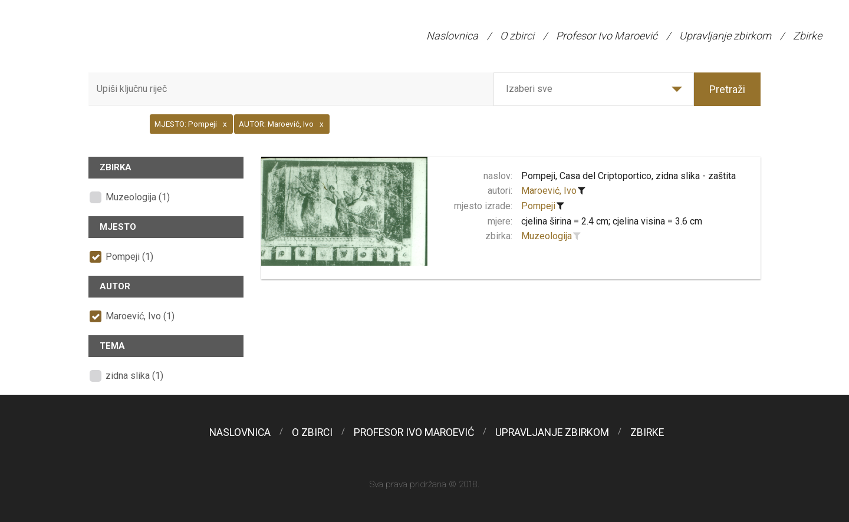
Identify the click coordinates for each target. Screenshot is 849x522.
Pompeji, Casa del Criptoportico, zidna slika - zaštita (628, 175)
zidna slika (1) (134, 375)
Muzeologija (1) (138, 197)
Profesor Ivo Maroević (606, 35)
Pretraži (727, 89)
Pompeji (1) (129, 256)
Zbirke (807, 35)
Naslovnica (452, 35)
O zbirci (517, 35)
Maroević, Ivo (549, 190)
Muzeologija (546, 236)
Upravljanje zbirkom (725, 35)
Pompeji (538, 206)
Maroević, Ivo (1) (140, 316)
